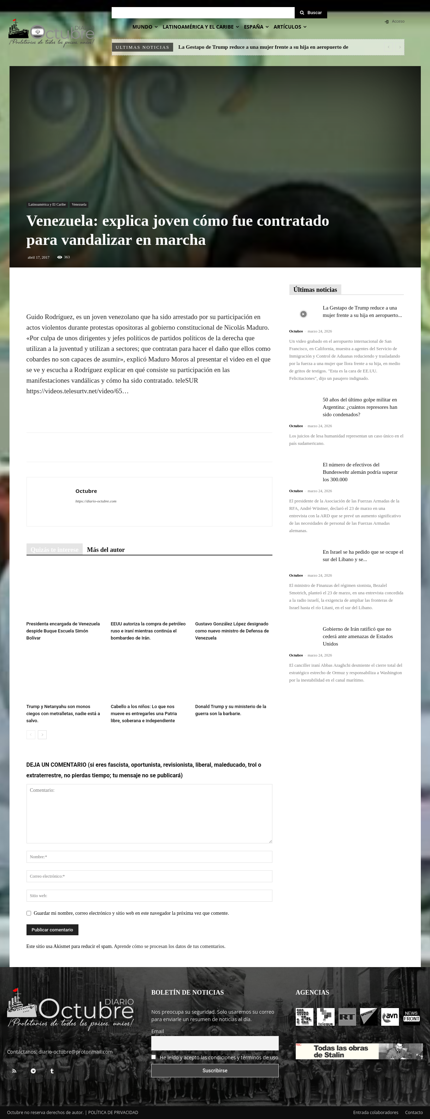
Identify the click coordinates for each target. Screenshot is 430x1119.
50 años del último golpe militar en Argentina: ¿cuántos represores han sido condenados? (360, 407)
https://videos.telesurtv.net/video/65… (77, 391)
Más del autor (106, 549)
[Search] (311, 12)
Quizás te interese (55, 549)
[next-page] (42, 734)
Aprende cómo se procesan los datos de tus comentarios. (169, 946)
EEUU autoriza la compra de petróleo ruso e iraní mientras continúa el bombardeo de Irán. (148, 631)
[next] (399, 47)
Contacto (414, 1112)
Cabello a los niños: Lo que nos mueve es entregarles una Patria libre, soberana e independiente (144, 713)
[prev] (388, 47)
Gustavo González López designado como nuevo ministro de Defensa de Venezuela (232, 631)
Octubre (86, 490)
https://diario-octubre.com (96, 501)
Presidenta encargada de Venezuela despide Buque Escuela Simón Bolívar (63, 631)
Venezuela (79, 204)
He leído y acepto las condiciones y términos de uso (219, 1057)
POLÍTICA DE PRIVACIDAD (113, 1112)
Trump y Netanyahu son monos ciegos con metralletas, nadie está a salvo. (63, 713)
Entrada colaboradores (376, 1112)
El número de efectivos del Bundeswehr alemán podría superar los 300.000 (360, 472)
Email (157, 1031)
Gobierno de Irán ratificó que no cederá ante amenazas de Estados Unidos (358, 636)
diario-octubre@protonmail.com (76, 1051)
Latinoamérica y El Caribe (47, 204)
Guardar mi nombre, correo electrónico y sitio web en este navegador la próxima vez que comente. (131, 913)
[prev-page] (30, 734)
